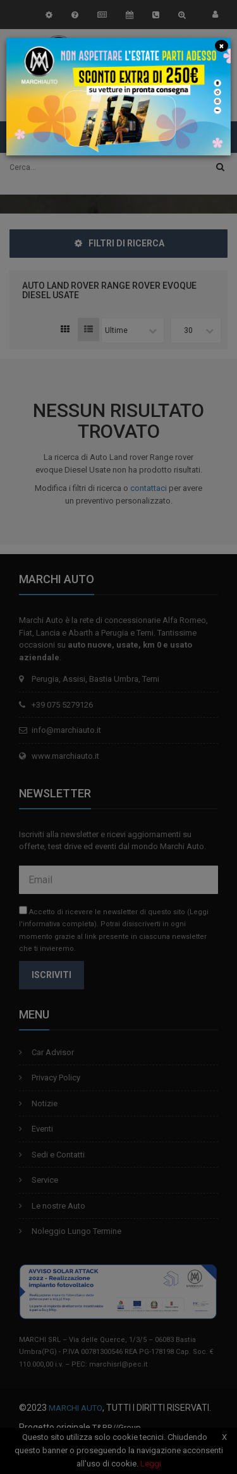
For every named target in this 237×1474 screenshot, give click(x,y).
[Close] (221, 45)
